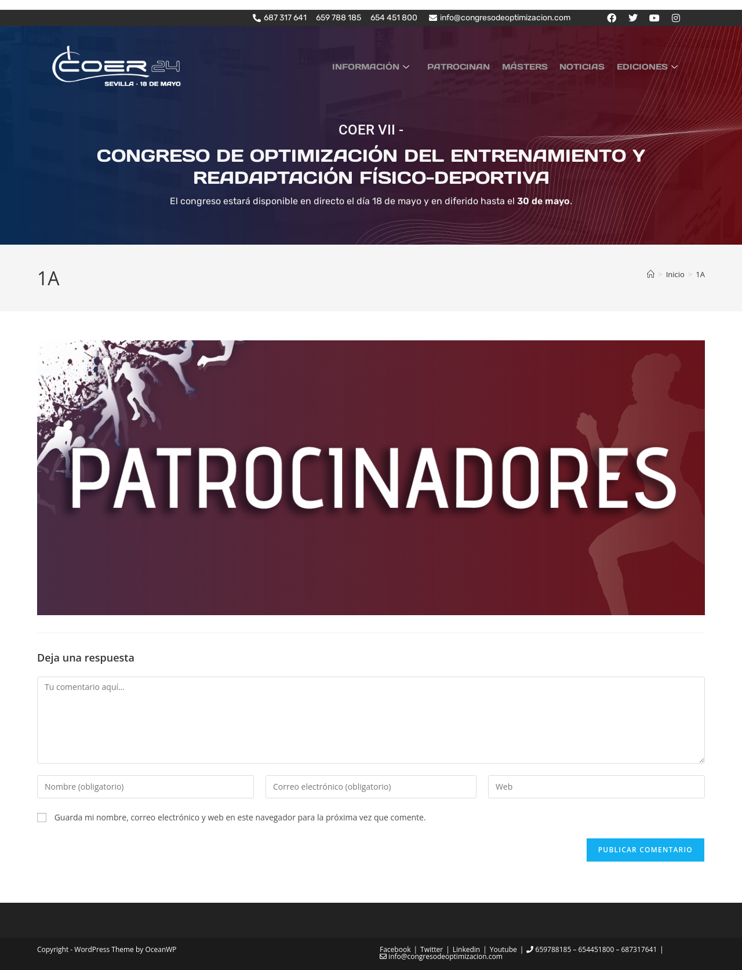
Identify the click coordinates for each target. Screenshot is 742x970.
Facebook (395, 949)
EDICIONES (650, 66)
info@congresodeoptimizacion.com (441, 956)
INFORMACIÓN (389, 66)
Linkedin (466, 949)
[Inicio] (650, 274)
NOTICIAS (587, 66)
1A (700, 274)
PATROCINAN (472, 66)
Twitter (431, 949)
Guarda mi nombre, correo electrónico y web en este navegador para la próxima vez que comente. (240, 816)
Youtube (503, 949)
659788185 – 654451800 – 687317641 (591, 949)
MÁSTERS (534, 66)
